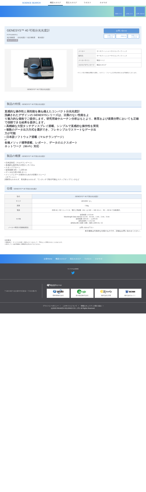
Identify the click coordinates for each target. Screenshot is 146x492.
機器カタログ (55, 2)
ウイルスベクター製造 (65, 309)
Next (138, 275)
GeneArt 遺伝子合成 (23, 309)
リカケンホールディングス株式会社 (21, 464)
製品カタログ (101, 67)
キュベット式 (12, 41)
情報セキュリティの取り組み (91, 484)
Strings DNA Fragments (102, 310)
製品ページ (101, 62)
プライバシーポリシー (51, 484)
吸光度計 (41, 38)
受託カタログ (71, 2)
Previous (8, 275)
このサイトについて (70, 484)
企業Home (48, 437)
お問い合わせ (121, 31)
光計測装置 (11, 38)
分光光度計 (22, 38)
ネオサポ (103, 2)
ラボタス (87, 2)
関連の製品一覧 (129, 74)
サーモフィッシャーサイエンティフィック (112, 52)
